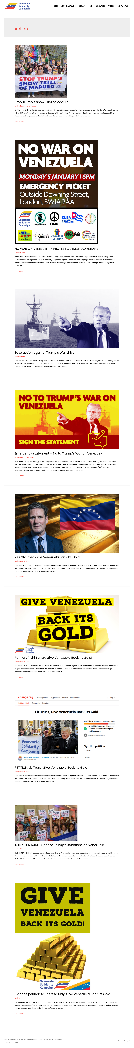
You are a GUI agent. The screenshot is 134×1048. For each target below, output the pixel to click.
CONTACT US (122, 6)
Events (23, 106)
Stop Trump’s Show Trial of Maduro (41, 102)
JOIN (91, 6)
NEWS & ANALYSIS (68, 6)
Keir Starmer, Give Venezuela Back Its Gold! (48, 557)
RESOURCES (100, 6)
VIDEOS (111, 6)
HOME (55, 6)
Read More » (19, 121)
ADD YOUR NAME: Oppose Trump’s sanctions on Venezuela (59, 845)
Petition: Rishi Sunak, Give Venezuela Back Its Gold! (53, 657)
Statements (30, 457)
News (28, 106)
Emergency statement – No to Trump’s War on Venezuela (59, 453)
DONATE (82, 6)
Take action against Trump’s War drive (45, 352)
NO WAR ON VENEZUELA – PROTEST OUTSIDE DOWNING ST (57, 249)
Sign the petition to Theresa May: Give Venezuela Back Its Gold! (63, 994)
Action (17, 106)
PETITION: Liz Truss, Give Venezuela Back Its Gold (51, 767)
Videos (34, 106)
